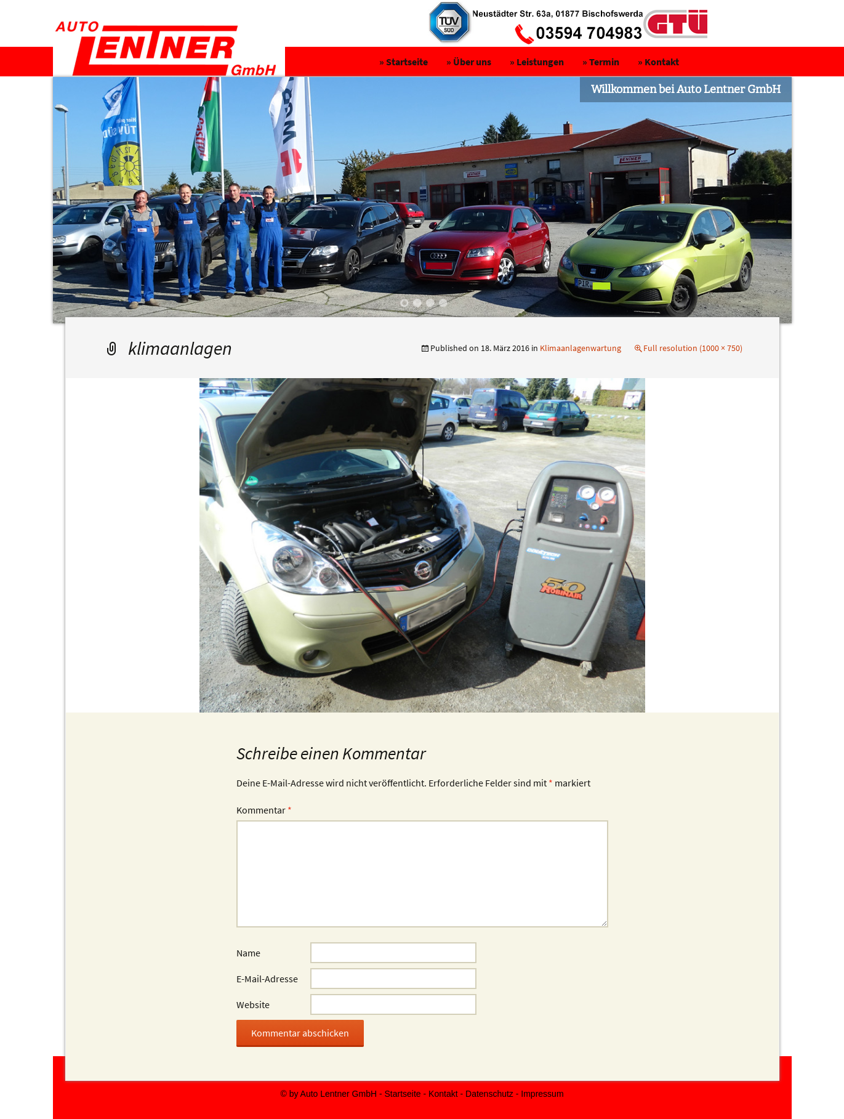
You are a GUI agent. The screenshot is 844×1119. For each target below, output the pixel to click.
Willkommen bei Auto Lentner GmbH (686, 89)
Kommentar (264, 810)
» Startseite (403, 61)
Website (253, 1004)
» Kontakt (658, 61)
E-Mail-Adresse (267, 978)
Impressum (542, 1094)
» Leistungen (537, 61)
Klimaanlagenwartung (580, 347)
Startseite (403, 1094)
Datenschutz (489, 1094)
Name (248, 953)
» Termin (600, 61)
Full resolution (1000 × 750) (692, 347)
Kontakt (442, 1094)
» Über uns (468, 61)
